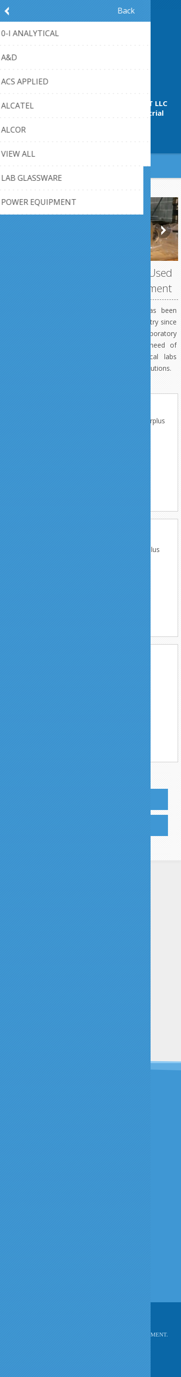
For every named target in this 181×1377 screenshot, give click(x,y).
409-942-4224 (91, 134)
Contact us (30, 1251)
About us (28, 1205)
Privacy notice (35, 1189)
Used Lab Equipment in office (96, 571)
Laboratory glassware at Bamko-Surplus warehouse (97, 554)
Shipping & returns (42, 1173)
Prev (18, 230)
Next (162, 230)
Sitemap (26, 1267)
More (90, 450)
